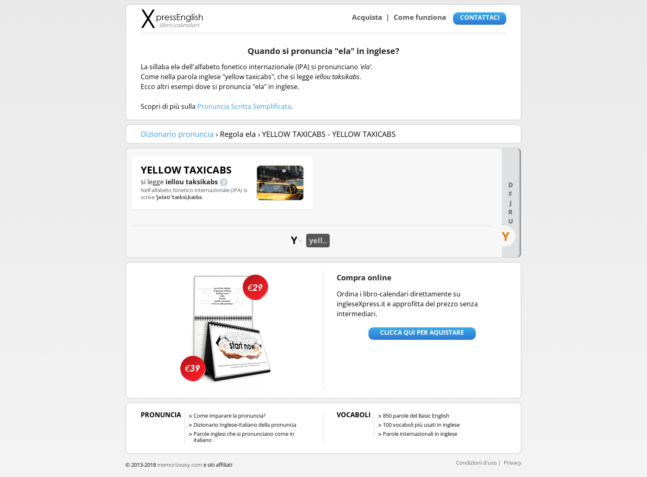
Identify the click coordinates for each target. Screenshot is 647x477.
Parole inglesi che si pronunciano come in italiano (244, 437)
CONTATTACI (480, 17)
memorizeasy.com (179, 464)
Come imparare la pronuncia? (230, 415)
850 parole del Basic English (416, 415)
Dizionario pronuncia (177, 134)
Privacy (513, 462)
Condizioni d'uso (476, 462)
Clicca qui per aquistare (422, 332)
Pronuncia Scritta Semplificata (244, 106)
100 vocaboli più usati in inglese (421, 424)
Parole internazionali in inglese (420, 433)
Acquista (367, 17)
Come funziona (420, 17)
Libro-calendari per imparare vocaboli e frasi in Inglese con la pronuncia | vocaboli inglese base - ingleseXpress (172, 18)
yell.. (318, 240)
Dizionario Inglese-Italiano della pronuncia (245, 424)
